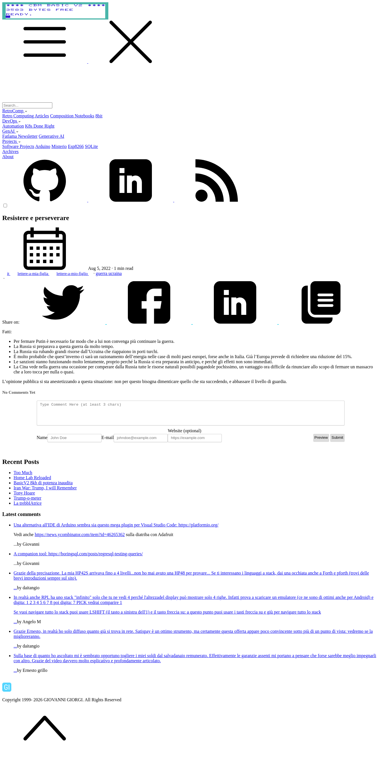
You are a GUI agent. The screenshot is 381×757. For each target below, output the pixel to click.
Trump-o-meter (27, 502)
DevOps (11, 121)
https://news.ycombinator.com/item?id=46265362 (80, 538)
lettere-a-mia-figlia (33, 273)
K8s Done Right (39, 126)
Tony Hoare (24, 497)
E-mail (108, 441)
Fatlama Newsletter (20, 136)
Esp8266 (76, 146)
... (196, 584)
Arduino (42, 146)
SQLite (91, 146)
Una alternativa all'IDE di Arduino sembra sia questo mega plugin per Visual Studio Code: (96, 529)
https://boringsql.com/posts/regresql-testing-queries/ (95, 558)
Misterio (59, 146)
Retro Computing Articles (25, 115)
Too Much (23, 476)
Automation (13, 126)
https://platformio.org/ (198, 529)
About (8, 156)
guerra (102, 273)
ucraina (115, 273)
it (8, 273)
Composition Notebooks (72, 115)
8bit (98, 115)
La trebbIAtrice (28, 507)
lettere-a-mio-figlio (73, 273)
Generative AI (51, 136)
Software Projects (18, 146)
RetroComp (14, 110)
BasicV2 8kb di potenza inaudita (43, 487)
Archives (10, 151)
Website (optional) (184, 435)
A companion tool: (31, 558)
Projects (11, 141)
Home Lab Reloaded (32, 481)
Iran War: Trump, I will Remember (45, 492)
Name (42, 441)
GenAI (10, 131)
